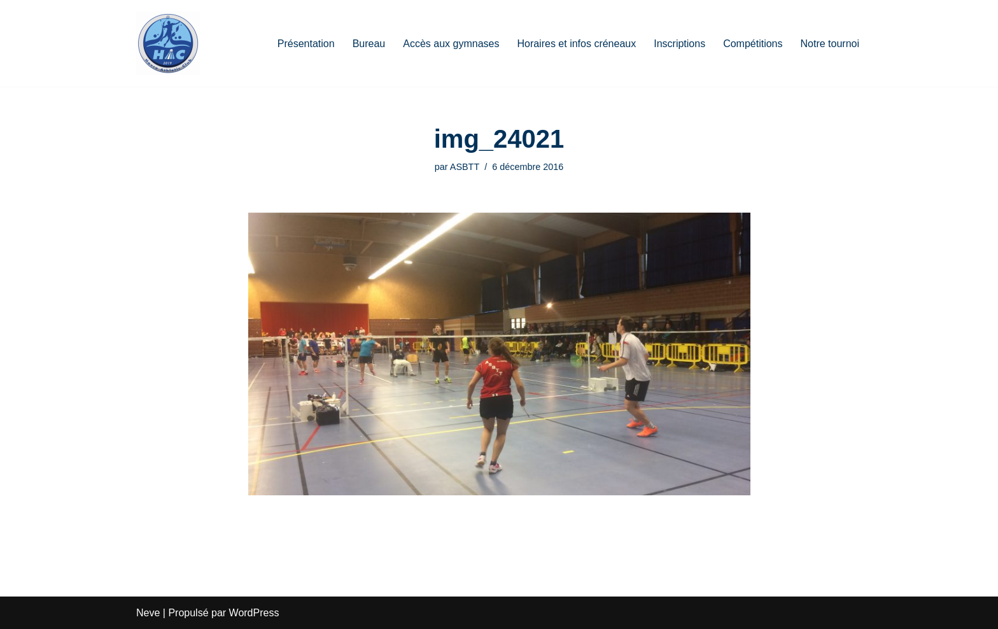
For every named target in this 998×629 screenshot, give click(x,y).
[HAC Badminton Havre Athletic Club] (168, 43)
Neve (148, 612)
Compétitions (752, 43)
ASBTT (464, 167)
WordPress (254, 612)
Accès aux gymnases (451, 43)
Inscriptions (679, 43)
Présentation (306, 43)
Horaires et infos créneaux (576, 43)
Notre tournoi (830, 43)
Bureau (369, 43)
